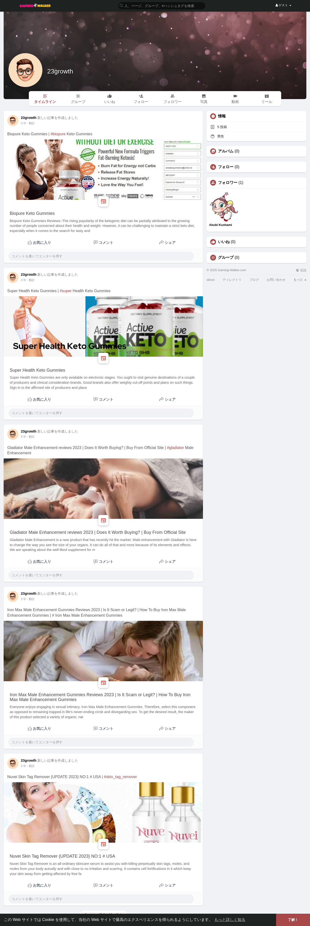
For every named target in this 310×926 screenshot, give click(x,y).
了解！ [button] (293, 920)
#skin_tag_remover (120, 777)
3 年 (23, 123)
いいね (224, 242)
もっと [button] (300, 279)
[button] (161, 5)
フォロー (225, 167)
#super (66, 291)
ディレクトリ (232, 279)
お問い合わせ (276, 279)
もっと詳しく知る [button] (229, 920)
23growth (60, 71)
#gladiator (175, 448)
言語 (301, 270)
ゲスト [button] (283, 5)
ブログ (254, 279)
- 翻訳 (30, 123)
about (211, 279)
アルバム (225, 151)
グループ (225, 258)
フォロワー (227, 183)
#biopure (57, 134)
